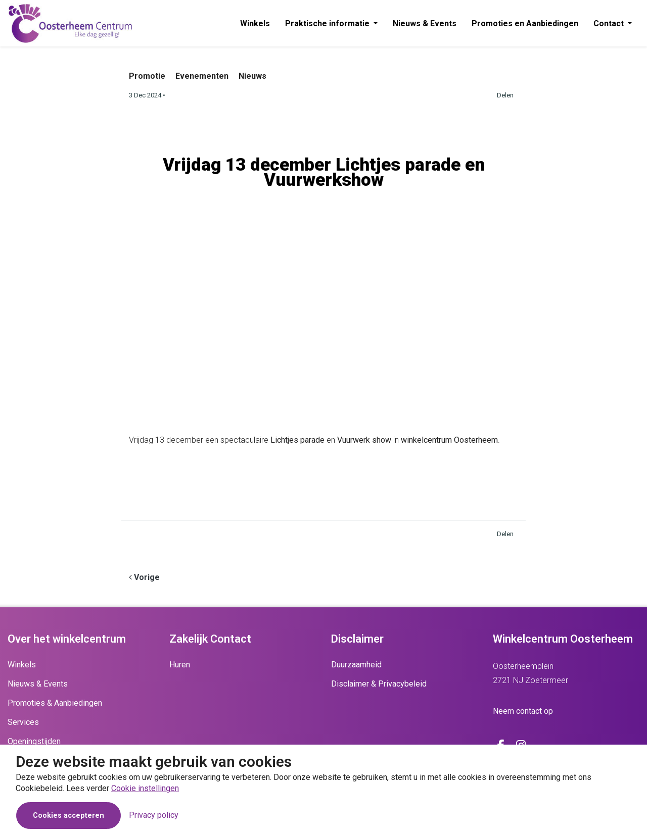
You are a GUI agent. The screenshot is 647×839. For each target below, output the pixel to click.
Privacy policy (153, 815)
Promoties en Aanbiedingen (525, 23)
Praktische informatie (328, 23)
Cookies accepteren (68, 815)
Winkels (255, 23)
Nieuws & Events (424, 23)
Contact (609, 23)
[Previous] (144, 577)
